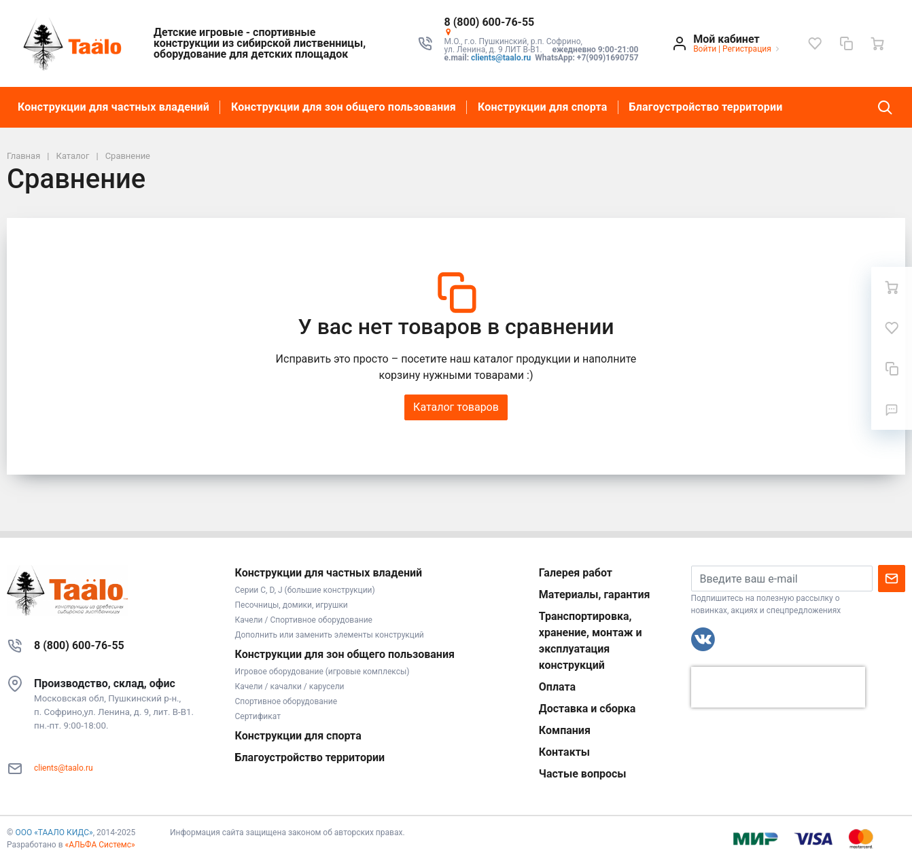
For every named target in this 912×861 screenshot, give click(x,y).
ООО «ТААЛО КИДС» (53, 832)
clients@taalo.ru (501, 57)
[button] (542, 22)
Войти (704, 49)
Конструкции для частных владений (113, 106)
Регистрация (746, 49)
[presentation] (778, 687)
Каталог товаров (456, 407)
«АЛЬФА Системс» (100, 844)
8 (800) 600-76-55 (79, 645)
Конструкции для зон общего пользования (343, 106)
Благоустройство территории (706, 106)
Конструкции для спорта (543, 106)
